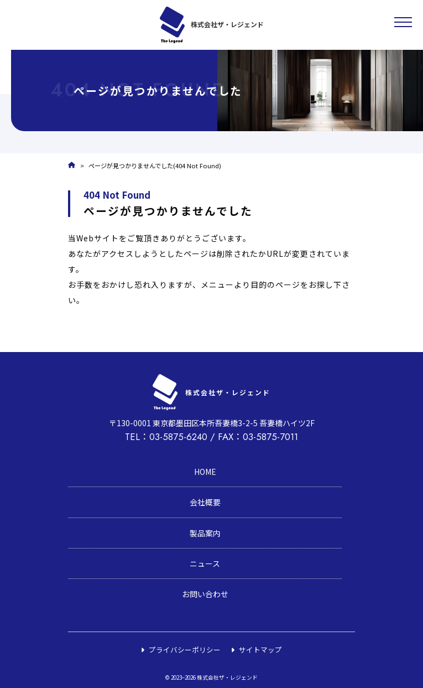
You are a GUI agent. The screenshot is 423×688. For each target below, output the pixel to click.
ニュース (205, 563)
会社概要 (205, 502)
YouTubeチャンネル (103, 450)
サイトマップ (260, 649)
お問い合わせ (205, 593)
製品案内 (205, 533)
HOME (205, 471)
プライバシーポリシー (185, 649)
